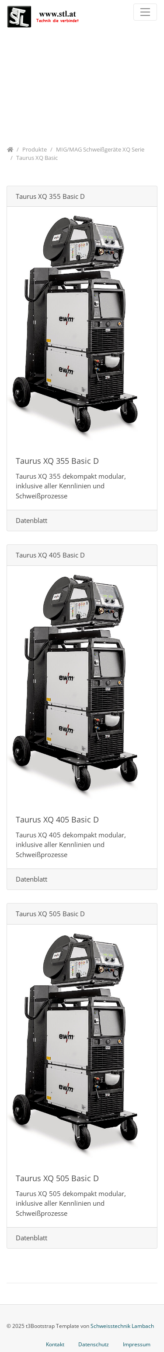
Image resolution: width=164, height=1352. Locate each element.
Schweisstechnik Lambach (122, 1326)
